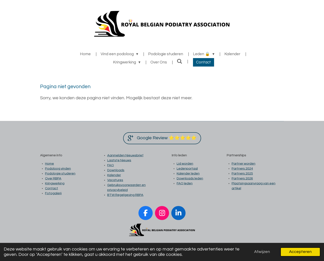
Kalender (114, 175)
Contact (51, 188)
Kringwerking (54, 183)
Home (49, 163)
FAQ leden (185, 183)
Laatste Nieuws (119, 160)
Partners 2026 (242, 178)
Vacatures (115, 180)
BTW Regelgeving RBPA (125, 195)
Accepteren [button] (300, 252)
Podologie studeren (60, 173)
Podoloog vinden (58, 168)
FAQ (110, 165)
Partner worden (243, 163)
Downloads (115, 170)
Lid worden (185, 163)
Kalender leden (188, 173)
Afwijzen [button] (262, 252)
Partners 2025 (242, 173)
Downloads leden (190, 178)
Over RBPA (53, 178)
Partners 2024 (242, 168)
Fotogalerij (53, 193)
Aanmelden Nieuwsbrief (125, 155)
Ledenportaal (187, 168)
